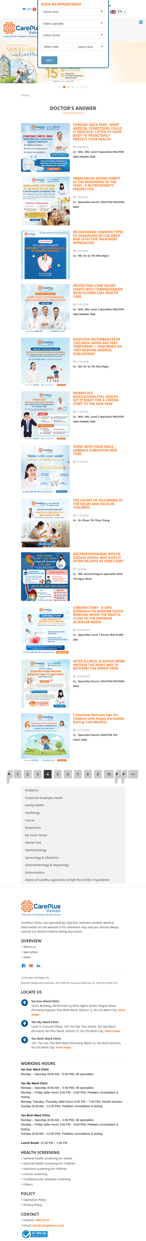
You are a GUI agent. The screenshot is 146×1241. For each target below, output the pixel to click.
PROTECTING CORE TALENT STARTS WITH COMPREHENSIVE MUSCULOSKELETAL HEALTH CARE (98, 291)
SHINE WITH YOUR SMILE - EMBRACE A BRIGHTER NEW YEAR (95, 450)
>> (133, 774)
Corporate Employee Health (44, 798)
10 (109, 774)
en (116, 11)
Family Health (34, 805)
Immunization (35, 872)
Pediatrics (32, 790)
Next (49, 60)
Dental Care (33, 842)
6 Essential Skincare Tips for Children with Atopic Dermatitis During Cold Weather (99, 718)
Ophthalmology (36, 850)
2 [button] (64, 87)
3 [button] (68, 87)
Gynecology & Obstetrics (42, 857)
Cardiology (32, 813)
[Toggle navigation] (141, 22)
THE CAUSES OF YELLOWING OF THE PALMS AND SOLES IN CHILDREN (98, 504)
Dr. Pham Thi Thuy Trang (93, 520)
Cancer (30, 820)
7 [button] (86, 87)
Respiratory (33, 828)
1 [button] (59, 87)
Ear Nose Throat (36, 835)
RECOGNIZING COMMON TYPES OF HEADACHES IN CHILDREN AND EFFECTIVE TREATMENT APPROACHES (98, 237)
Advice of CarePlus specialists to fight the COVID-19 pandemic (67, 880)
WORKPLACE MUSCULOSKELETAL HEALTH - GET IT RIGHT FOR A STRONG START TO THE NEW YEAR (96, 398)
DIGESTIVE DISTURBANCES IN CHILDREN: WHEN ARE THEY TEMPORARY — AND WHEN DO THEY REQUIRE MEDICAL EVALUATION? (97, 346)
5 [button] (77, 87)
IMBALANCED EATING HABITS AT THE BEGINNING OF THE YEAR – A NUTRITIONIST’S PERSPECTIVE (97, 183)
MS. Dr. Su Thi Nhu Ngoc (93, 255)
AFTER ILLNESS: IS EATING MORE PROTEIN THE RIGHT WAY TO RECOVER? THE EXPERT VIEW (99, 665)
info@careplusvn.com (48, 1225)
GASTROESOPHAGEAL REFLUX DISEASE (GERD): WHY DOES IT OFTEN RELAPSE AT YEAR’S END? (98, 557)
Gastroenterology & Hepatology (47, 865)
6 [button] (82, 87)
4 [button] (73, 87)
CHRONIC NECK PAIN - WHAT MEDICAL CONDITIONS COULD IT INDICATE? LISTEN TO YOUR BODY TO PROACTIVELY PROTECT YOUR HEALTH (97, 131)
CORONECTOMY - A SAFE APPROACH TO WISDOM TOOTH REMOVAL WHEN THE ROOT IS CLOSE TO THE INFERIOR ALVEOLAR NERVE (98, 614)
